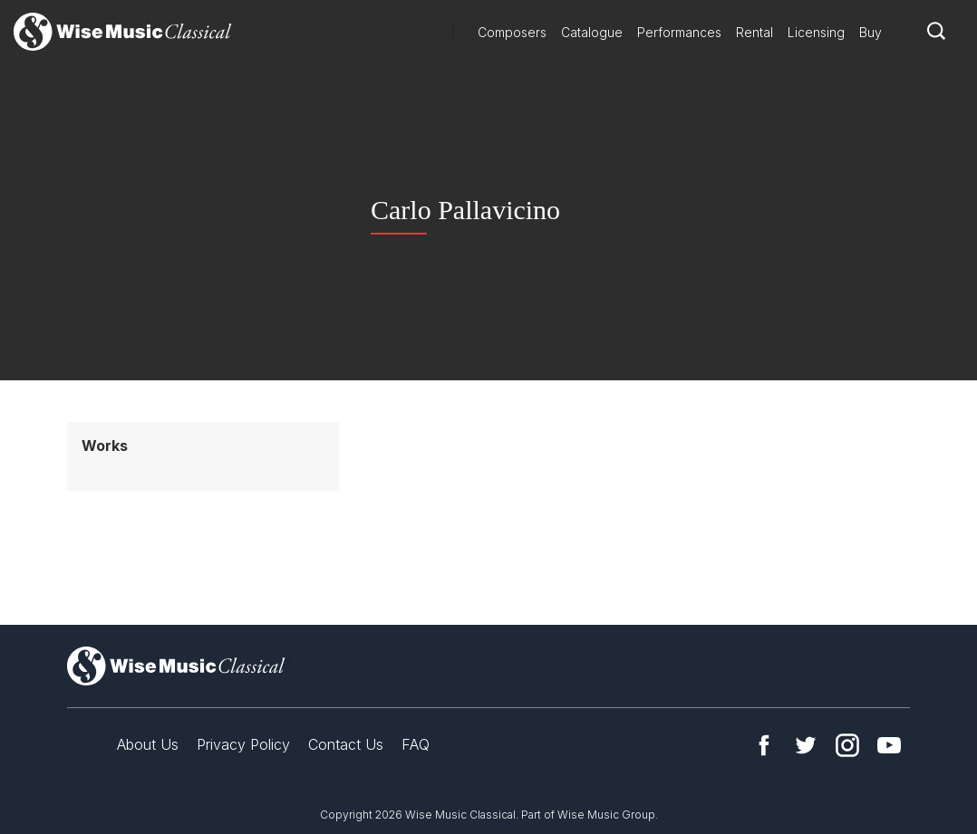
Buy (870, 32)
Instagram (847, 745)
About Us (148, 744)
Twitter (805, 745)
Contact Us (345, 744)
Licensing (816, 32)
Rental (754, 32)
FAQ (415, 744)
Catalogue (592, 32)
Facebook (764, 745)
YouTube (889, 745)
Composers (512, 32)
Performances (679, 32)
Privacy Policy (243, 744)
